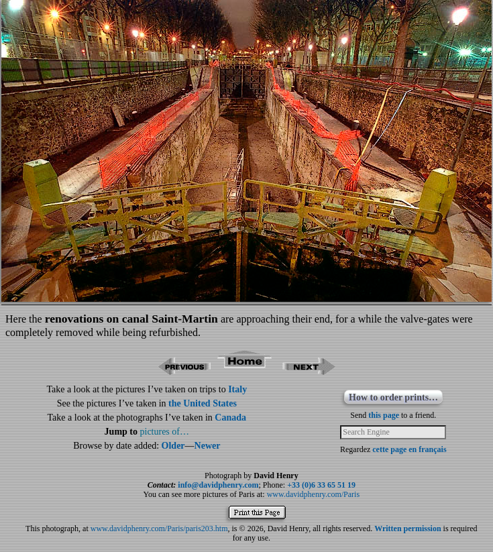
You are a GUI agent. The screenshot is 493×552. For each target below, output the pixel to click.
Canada (230, 417)
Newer (208, 446)
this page (383, 415)
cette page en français (409, 449)
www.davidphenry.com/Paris (313, 494)
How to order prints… (393, 397)
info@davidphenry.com (218, 485)
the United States (202, 403)
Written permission (407, 528)
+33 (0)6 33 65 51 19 (321, 485)
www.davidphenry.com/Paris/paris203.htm (159, 528)
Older (173, 446)
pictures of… (164, 432)
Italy (237, 389)
